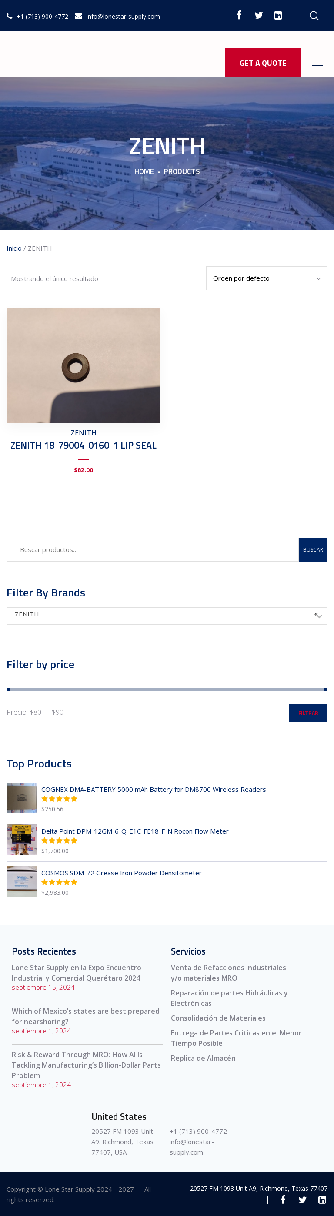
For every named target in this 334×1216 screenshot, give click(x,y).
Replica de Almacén (203, 1058)
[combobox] (167, 616)
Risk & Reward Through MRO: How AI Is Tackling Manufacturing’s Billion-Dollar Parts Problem (86, 1065)
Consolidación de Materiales (218, 1018)
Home (144, 172)
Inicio (14, 248)
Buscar (313, 549)
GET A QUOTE (263, 63)
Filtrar (308, 713)
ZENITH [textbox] (166, 614)
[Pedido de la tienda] (266, 278)
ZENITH (83, 433)
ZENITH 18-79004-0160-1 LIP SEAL (83, 445)
